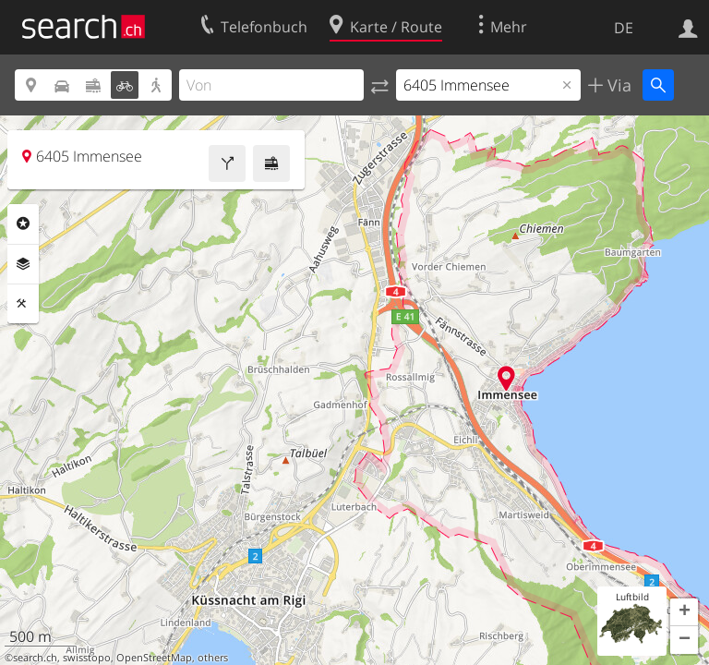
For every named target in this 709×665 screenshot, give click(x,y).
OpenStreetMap (154, 657)
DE (623, 28)
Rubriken (23, 223)
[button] (684, 612)
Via (617, 85)
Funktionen (23, 303)
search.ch (35, 657)
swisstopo (87, 657)
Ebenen (23, 264)
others (213, 657)
